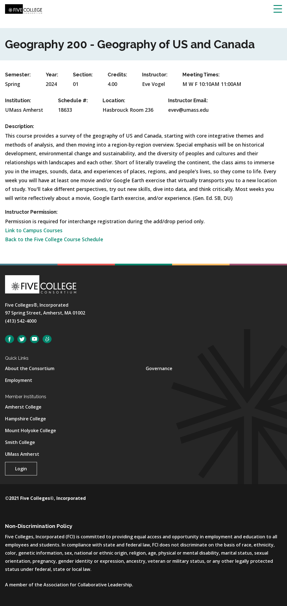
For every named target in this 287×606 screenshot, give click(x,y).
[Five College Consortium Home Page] (23, 8)
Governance (159, 368)
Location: (114, 100)
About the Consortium (29, 368)
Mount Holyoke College (30, 430)
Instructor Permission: (31, 212)
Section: (83, 75)
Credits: (117, 75)
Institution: (18, 100)
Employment (18, 380)
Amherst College (23, 407)
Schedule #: (73, 100)
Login (21, 469)
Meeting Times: (201, 75)
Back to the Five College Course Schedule (54, 239)
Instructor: (155, 75)
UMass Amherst (22, 454)
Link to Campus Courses (34, 230)
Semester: (18, 75)
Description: (19, 126)
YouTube (34, 339)
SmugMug (47, 339)
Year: (52, 75)
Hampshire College (25, 419)
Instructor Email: (188, 100)
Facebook (9, 339)
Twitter (21, 339)
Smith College (20, 442)
